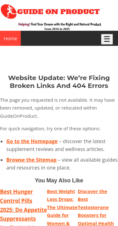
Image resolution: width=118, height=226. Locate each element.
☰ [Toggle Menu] (107, 39)
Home (10, 38)
